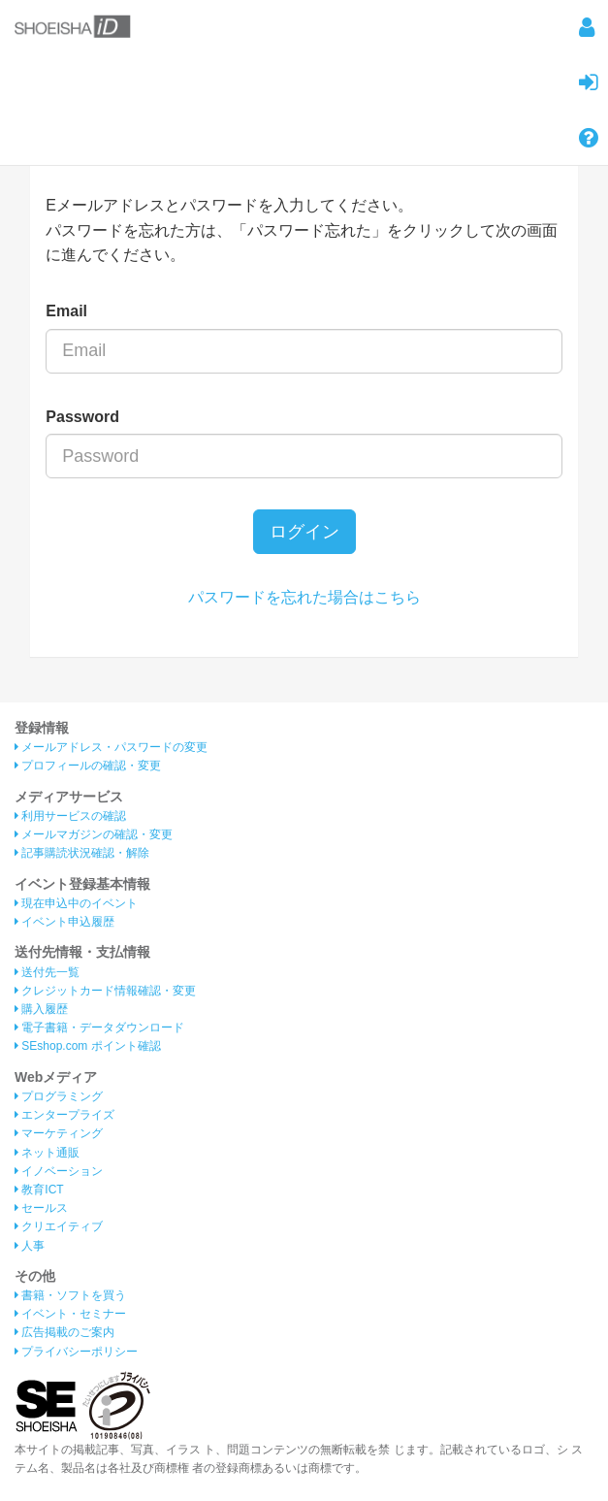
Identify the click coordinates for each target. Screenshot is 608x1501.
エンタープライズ (64, 1115)
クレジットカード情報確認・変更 (105, 990)
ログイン (304, 531)
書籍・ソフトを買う (70, 1295)
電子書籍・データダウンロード (99, 1027)
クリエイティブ (59, 1226)
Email (66, 311)
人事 (30, 1246)
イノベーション (59, 1171)
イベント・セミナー (70, 1314)
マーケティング (59, 1133)
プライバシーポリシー (76, 1351)
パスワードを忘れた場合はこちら (304, 597)
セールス (41, 1208)
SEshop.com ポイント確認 (88, 1046)
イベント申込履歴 (64, 922)
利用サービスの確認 (70, 816)
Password (82, 416)
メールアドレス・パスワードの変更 (111, 747)
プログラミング (59, 1096)
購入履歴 (41, 1009)
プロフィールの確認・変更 (88, 765)
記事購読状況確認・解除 (82, 853)
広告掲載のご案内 (64, 1332)
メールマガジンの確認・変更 (94, 834)
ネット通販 (47, 1152)
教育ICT (39, 1189)
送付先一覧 (47, 972)
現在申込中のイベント (76, 903)
